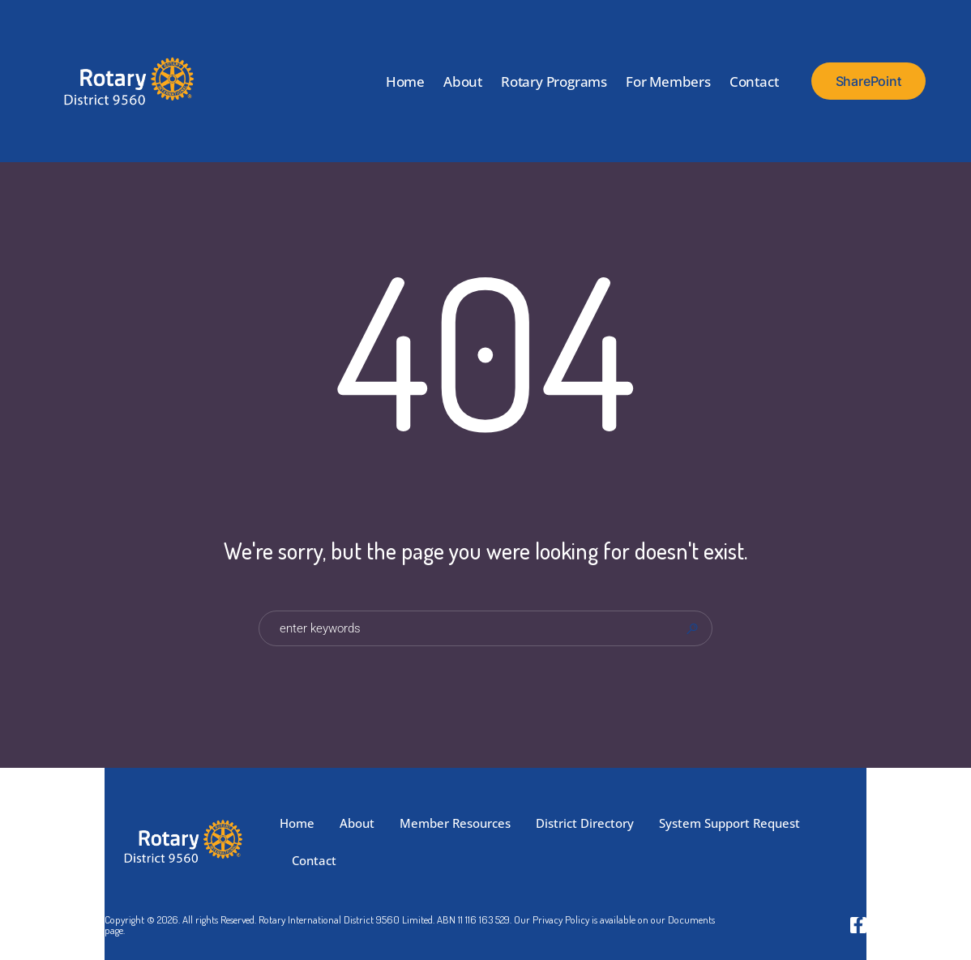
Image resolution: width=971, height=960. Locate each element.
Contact (754, 81)
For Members (668, 81)
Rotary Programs (554, 81)
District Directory (585, 823)
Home (405, 81)
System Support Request (729, 823)
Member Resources (455, 823)
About (462, 81)
